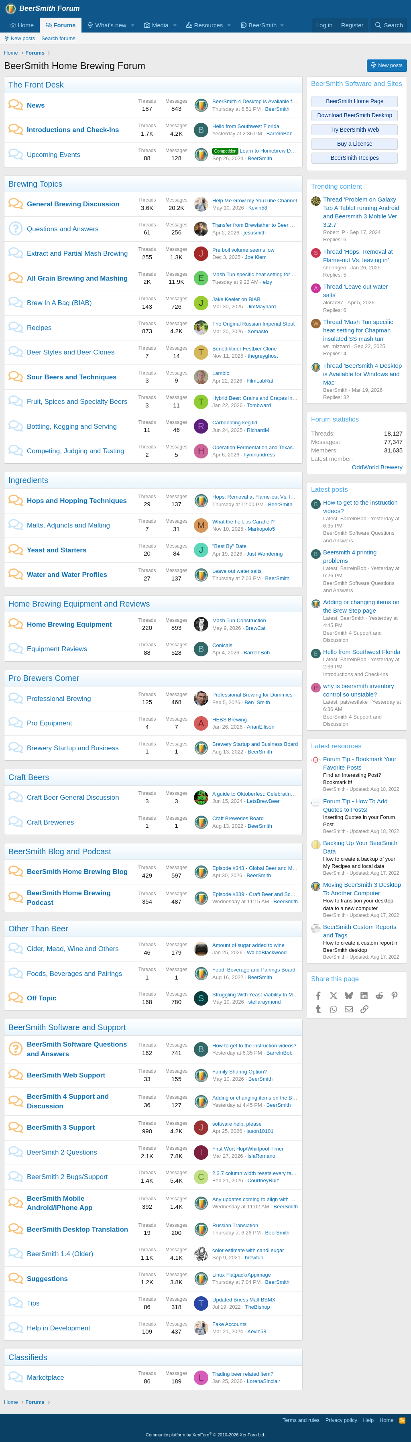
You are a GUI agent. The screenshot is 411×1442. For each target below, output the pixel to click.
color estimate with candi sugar (248, 1250)
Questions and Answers (63, 229)
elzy (267, 282)
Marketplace (45, 1377)
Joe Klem (256, 257)
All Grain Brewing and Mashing (77, 278)
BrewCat (255, 628)
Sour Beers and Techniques (72, 377)
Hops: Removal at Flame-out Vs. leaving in (261, 497)
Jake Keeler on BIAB (236, 299)
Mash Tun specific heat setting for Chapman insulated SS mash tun (290, 274)
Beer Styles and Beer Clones (70, 352)
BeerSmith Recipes (355, 158)
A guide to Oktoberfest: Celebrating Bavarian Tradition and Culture (289, 794)
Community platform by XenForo (205, 1434)
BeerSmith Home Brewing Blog (77, 872)
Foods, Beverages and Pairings (74, 974)
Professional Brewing (59, 699)
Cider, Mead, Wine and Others (73, 949)
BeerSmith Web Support (66, 1075)
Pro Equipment (49, 723)
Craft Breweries (50, 822)
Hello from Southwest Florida (245, 126)
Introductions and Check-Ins (73, 130)
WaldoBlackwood (267, 952)
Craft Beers (28, 777)
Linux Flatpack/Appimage (241, 1275)
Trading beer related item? (242, 1374)
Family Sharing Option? (239, 1072)
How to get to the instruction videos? (254, 1046)
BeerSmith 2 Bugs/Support (67, 1177)
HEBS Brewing (229, 720)
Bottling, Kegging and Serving (72, 426)
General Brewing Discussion (73, 204)
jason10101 (259, 1131)
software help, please (237, 1124)
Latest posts (329, 489)
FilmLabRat (259, 381)
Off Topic (41, 998)
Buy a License (354, 144)
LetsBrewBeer (263, 801)
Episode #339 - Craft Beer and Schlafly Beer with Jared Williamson (289, 894)
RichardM (258, 430)
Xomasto (257, 331)
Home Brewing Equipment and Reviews (79, 603)
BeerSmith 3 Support (61, 1127)
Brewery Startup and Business (73, 748)
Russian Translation (235, 1225)
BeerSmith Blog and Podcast (59, 851)
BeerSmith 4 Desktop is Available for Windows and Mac (276, 101)
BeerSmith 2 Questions (62, 1152)
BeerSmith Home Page (354, 101)
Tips (33, 1303)
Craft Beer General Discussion (73, 797)
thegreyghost (263, 356)
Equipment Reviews (57, 649)
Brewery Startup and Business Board (255, 744)
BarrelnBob (280, 133)
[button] (132, 25)
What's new (106, 25)
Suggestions (47, 1279)
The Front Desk (36, 84)
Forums (60, 25)
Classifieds (27, 1357)
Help (368, 1420)
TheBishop (257, 1307)
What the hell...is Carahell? (243, 522)
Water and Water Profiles (67, 574)
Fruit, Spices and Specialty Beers (77, 401)
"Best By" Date (229, 546)
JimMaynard (261, 306)
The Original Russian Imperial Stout (253, 324)
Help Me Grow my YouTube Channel (254, 201)
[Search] (388, 25)
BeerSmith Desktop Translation (77, 1229)
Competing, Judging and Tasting (75, 451)
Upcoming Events (53, 155)
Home (22, 25)
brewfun (254, 1258)
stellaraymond (264, 1002)
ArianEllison (261, 727)
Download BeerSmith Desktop (355, 115)
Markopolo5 (261, 529)
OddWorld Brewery (377, 467)
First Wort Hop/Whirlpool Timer (247, 1149)
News (36, 105)
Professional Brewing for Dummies (252, 695)
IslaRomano (261, 1156)
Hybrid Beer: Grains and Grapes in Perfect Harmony (272, 398)
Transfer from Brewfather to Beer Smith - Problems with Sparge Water (293, 225)
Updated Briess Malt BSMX (244, 1300)
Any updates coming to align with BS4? (257, 1199)
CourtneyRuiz (263, 1180)
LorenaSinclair (263, 1381)
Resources (204, 25)
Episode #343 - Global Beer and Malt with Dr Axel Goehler (279, 868)
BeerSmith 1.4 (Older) (60, 1254)
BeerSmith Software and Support (67, 1027)
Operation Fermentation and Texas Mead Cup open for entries (284, 447)
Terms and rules (301, 1420)
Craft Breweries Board (238, 818)
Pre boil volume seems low (243, 250)
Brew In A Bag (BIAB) (59, 303)
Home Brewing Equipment (69, 624)
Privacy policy (341, 1420)
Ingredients (28, 480)
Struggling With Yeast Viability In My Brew (260, 995)
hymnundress (259, 455)
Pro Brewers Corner (43, 678)
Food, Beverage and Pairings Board (253, 970)
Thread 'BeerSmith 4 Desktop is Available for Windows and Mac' (362, 374)
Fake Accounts (229, 1324)
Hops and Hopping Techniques (77, 501)
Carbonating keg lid (234, 423)
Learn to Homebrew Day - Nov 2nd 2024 (273, 151)
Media (156, 25)
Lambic (220, 373)
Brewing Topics (35, 183)
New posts (19, 38)
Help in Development (58, 1328)
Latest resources (336, 746)
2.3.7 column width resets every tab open (259, 1173)
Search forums (58, 38)
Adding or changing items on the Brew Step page (269, 1098)
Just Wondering (264, 554)
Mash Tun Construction (239, 620)
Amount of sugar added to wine (248, 945)
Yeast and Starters (56, 550)
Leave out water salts (237, 571)
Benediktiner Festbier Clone (244, 349)
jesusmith (255, 233)
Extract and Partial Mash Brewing (77, 253)
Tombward (259, 405)
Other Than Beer (38, 928)
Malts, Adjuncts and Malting (68, 525)
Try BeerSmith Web (354, 129)
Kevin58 (257, 208)
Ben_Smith (257, 702)
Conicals (222, 645)
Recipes (39, 328)
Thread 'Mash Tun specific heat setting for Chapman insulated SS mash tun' (358, 330)
